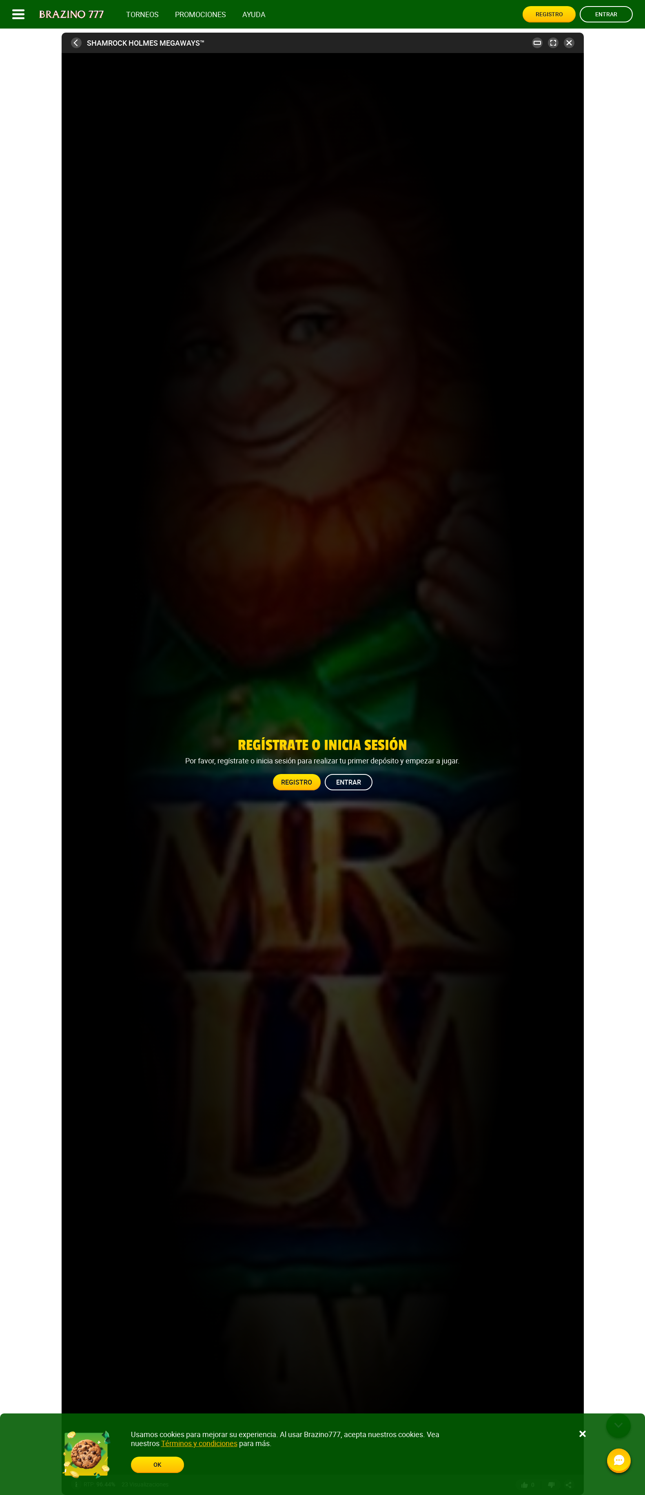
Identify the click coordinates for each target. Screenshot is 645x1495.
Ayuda (254, 14)
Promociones (200, 14)
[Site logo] (71, 14)
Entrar (606, 14)
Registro (549, 14)
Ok (157, 1464)
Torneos (142, 14)
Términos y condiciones (199, 1443)
